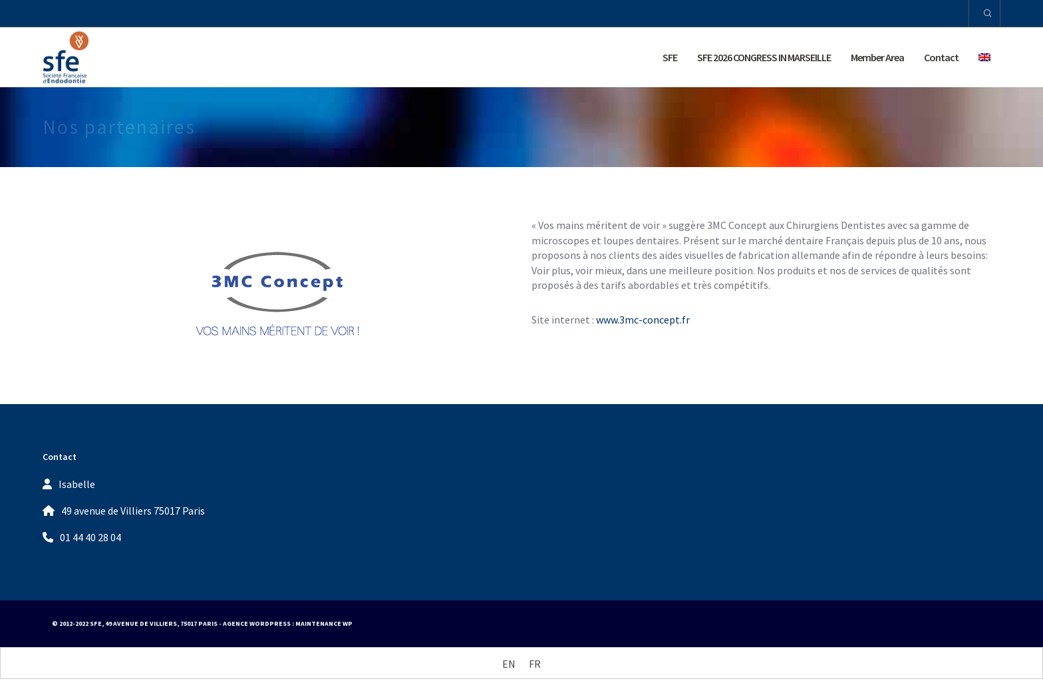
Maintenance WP (324, 623)
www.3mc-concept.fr (643, 319)
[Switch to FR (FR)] (534, 663)
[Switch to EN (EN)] (509, 663)
